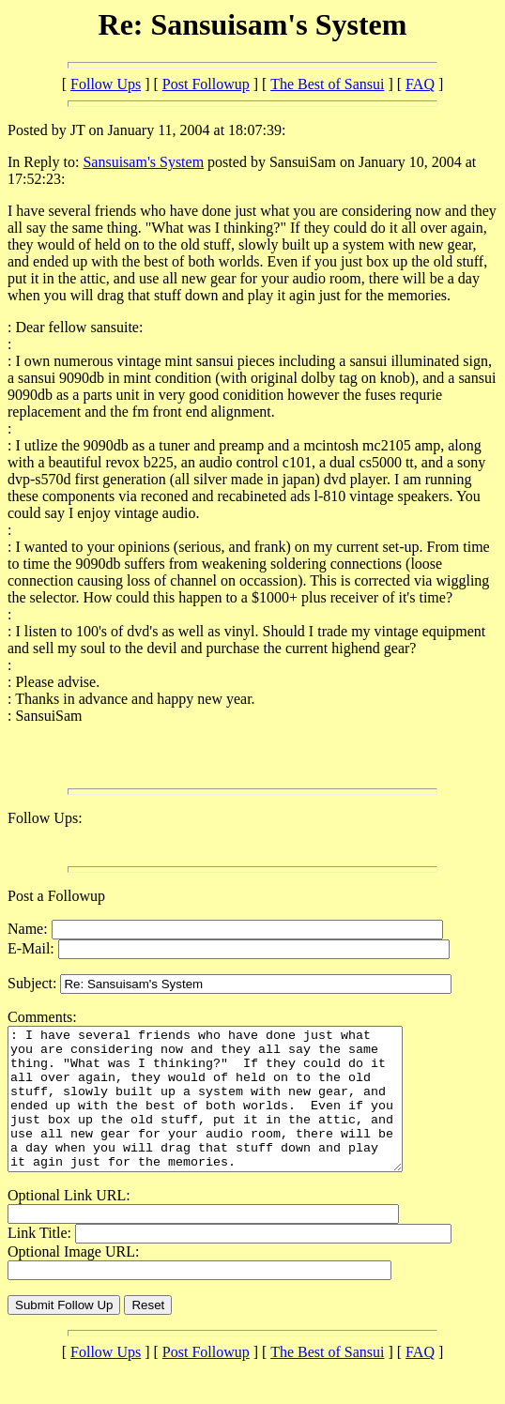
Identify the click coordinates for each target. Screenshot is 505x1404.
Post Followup (206, 84)
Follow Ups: (45, 818)
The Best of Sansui (327, 84)
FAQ (420, 84)
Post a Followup (56, 896)
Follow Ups (105, 84)
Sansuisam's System (143, 162)
